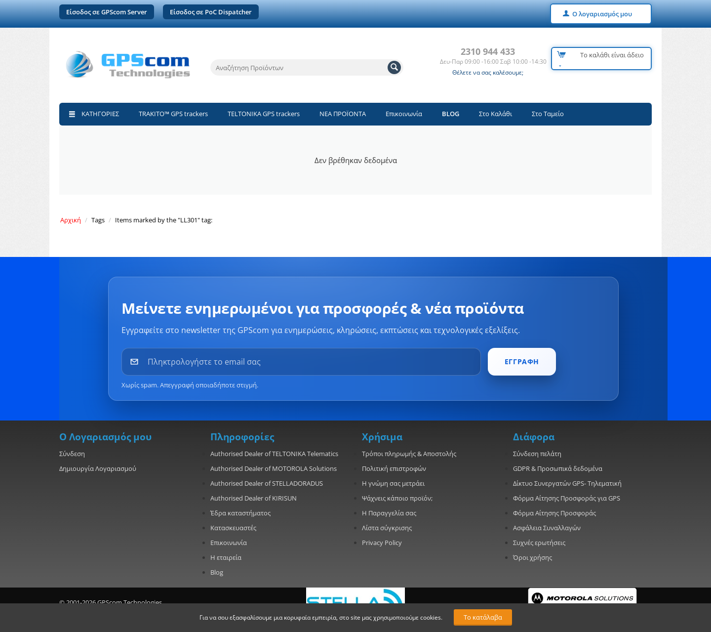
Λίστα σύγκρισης (387, 527)
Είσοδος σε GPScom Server (106, 11)
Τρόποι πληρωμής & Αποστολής (409, 453)
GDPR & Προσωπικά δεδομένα (557, 468)
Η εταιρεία (225, 557)
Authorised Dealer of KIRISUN (253, 498)
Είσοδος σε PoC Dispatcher (211, 11)
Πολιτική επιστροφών (394, 468)
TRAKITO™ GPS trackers (173, 113)
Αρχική (70, 219)
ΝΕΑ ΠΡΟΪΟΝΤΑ (342, 113)
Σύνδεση (72, 453)
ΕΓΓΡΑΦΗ (522, 361)
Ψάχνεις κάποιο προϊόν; (397, 498)
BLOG (450, 113)
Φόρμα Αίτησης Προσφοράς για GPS (566, 498)
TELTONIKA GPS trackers (264, 113)
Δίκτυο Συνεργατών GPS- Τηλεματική (567, 483)
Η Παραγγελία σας (389, 512)
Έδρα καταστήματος (240, 512)
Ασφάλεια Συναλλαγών (547, 527)
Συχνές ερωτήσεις (539, 542)
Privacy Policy (382, 542)
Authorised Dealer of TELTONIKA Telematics (274, 453)
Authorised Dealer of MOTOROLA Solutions (273, 468)
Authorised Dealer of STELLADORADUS (266, 483)
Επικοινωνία (404, 113)
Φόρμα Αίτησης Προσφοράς (554, 512)
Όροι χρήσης (532, 557)
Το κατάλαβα (483, 617)
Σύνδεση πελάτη (537, 453)
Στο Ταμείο (548, 113)
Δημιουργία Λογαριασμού (97, 468)
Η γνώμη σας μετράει (393, 483)
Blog (216, 572)
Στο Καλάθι (495, 113)
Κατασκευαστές (233, 527)
